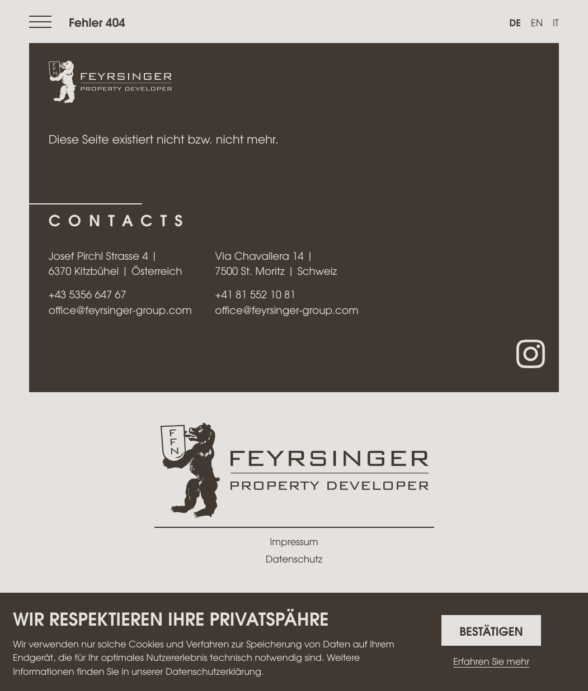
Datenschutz (294, 559)
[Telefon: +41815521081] (255, 294)
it (556, 23)
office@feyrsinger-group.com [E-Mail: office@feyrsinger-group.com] (120, 309)
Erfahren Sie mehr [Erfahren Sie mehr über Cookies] (491, 661)
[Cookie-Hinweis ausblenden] (491, 630)
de (515, 22)
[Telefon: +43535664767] (87, 294)
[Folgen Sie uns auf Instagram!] (530, 354)
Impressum (294, 542)
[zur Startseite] (110, 82)
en (537, 23)
